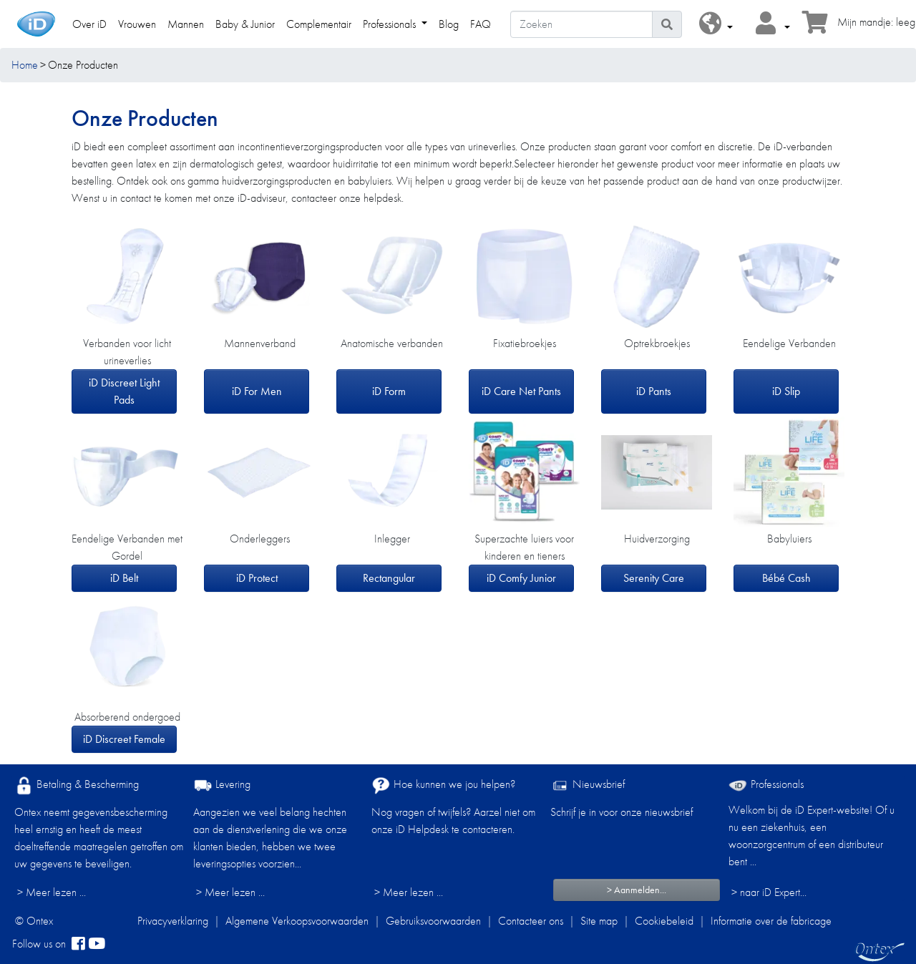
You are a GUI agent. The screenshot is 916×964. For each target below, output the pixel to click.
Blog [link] (449, 23)
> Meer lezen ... (51, 892)
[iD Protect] (259, 472)
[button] (716, 24)
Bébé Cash (786, 577)
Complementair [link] (318, 23)
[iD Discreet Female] (127, 650)
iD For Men (257, 391)
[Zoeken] (581, 24)
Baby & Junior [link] (245, 23)
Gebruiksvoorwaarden (433, 920)
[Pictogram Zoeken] (667, 24)
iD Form (389, 391)
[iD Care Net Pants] (524, 277)
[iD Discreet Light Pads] (127, 276)
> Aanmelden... (636, 889)
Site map (599, 920)
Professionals (766, 784)
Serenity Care (653, 577)
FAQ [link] (480, 23)
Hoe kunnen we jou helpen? (443, 785)
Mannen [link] (185, 23)
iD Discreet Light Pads (124, 391)
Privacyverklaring (172, 920)
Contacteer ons (530, 920)
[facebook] (78, 944)
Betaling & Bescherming (76, 785)
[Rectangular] (391, 472)
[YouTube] (96, 944)
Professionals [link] (391, 23)
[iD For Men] (259, 277)
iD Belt (124, 577)
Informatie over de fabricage (771, 920)
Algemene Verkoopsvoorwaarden (297, 920)
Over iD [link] (89, 23)
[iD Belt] (127, 472)
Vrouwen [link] (137, 23)
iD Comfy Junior (521, 577)
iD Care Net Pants (521, 391)
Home (24, 64)
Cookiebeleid (664, 920)
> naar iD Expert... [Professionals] (769, 892)
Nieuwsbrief (587, 785)
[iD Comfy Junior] (524, 472)
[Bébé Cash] (789, 472)
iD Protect (257, 577)
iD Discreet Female (124, 738)
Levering (221, 785)
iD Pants (653, 391)
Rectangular (389, 577)
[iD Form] (391, 276)
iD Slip (786, 391)
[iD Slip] (789, 276)
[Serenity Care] (656, 472)
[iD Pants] (656, 276)
